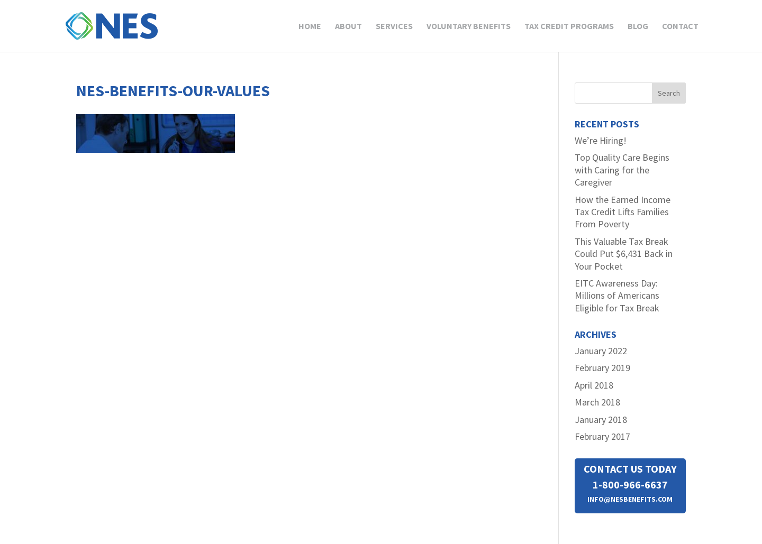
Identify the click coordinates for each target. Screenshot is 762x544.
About (348, 26)
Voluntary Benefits (469, 26)
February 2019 (602, 368)
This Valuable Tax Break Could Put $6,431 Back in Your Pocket (624, 253)
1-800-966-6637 (630, 484)
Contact (680, 26)
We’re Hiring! (601, 140)
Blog (638, 26)
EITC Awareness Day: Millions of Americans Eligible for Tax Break (617, 295)
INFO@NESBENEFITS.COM (630, 499)
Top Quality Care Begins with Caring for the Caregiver (622, 169)
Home (309, 26)
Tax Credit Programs (569, 26)
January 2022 (601, 351)
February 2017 (602, 436)
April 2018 (594, 385)
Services (394, 26)
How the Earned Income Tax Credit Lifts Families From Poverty (622, 211)
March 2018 (597, 402)
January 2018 (601, 419)
